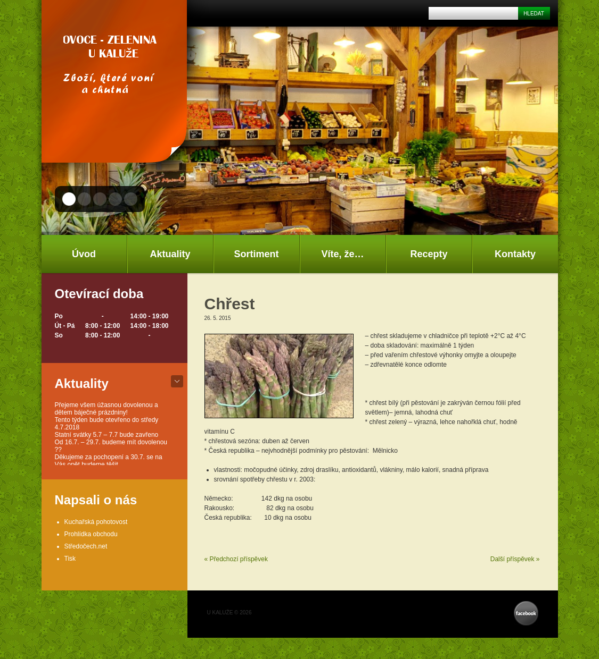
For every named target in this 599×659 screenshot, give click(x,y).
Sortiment (256, 254)
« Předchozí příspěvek (236, 559)
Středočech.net (86, 546)
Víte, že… (342, 254)
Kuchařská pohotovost (96, 522)
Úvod (84, 254)
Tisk (70, 558)
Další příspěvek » (515, 559)
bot (177, 381)
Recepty (428, 254)
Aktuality (170, 254)
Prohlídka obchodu (91, 534)
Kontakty (515, 254)
